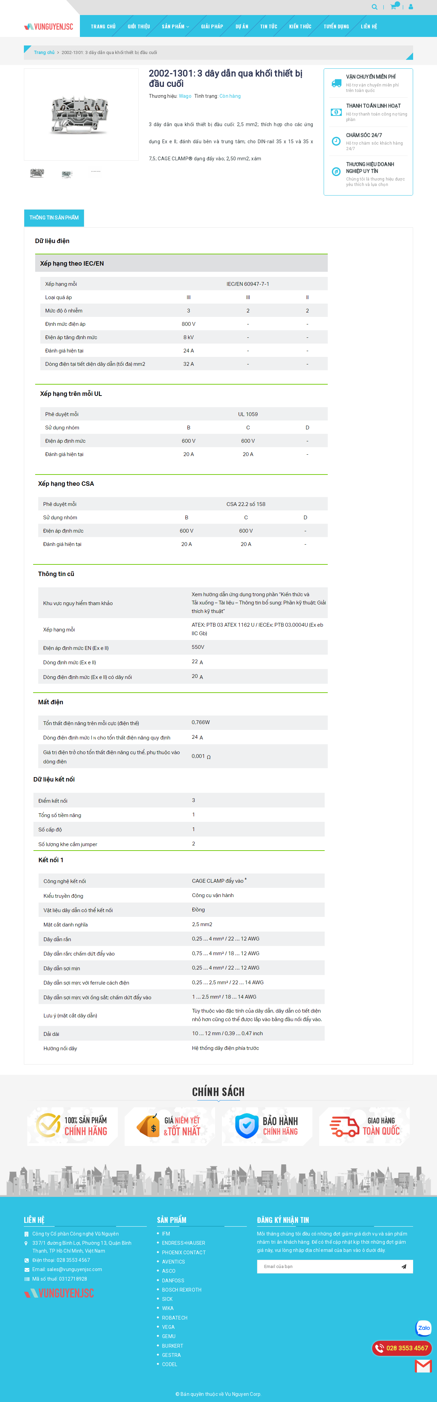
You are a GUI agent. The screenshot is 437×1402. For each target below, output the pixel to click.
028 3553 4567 (73, 1260)
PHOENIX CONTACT (184, 1252)
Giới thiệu (139, 26)
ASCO (168, 1271)
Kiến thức (300, 26)
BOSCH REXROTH (181, 1290)
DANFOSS (173, 1280)
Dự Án (242, 26)
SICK (167, 1299)
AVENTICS (173, 1262)
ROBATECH (174, 1318)
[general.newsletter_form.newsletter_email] (335, 1266)
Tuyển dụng (336, 26)
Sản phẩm (175, 26)
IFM (166, 1234)
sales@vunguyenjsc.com (74, 1269)
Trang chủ (103, 26)
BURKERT (172, 1346)
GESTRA (171, 1355)
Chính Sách (218, 1091)
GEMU (168, 1336)
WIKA (168, 1308)
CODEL (169, 1364)
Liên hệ (369, 26)
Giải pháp (212, 26)
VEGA (168, 1327)
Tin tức (268, 26)
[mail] (404, 1265)
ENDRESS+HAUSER (184, 1243)
